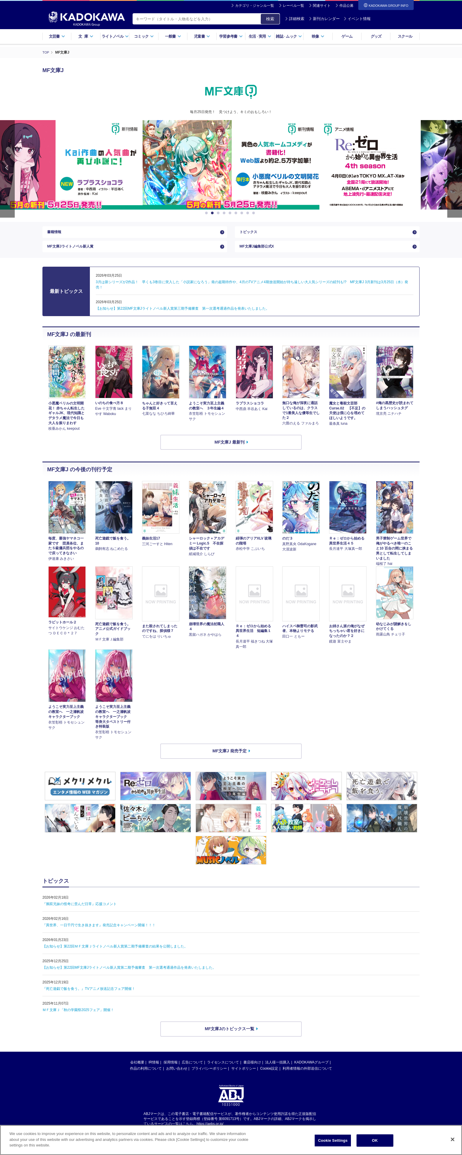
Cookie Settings (333, 1140)
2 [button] (213, 213)
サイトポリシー (243, 1074)
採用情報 (171, 1068)
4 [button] (225, 213)
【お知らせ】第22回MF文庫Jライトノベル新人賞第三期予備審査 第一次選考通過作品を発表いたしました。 (182, 314)
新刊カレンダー (324, 18)
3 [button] (219, 213)
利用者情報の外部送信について (307, 1074)
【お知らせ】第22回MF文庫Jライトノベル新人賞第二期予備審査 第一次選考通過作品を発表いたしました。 (129, 973)
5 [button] (231, 213)
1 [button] (207, 213)
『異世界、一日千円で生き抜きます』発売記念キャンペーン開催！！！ (99, 931)
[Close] (452, 1139)
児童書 (202, 36)
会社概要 (137, 1068)
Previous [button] (7, 169)
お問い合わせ (176, 1074)
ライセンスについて (223, 1068)
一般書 (173, 36)
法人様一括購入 (277, 1068)
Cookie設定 (269, 1074)
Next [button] (454, 169)
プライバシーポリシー (209, 1074)
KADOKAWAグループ (311, 1068)
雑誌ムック (289, 36)
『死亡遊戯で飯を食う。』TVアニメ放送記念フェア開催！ (88, 995)
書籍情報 (55, 233)
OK (375, 1140)
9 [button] (254, 213)
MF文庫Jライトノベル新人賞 (74, 250)
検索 (270, 18)
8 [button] (248, 213)
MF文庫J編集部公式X (259, 250)
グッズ (376, 36)
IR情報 (153, 1068)
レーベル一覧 (293, 6)
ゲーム (346, 36)
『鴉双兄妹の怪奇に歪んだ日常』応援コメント (79, 910)
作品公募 (346, 6)
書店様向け (252, 1068)
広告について (192, 1068)
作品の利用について (146, 1074)
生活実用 (260, 36)
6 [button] (237, 213)
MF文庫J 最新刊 (229, 447)
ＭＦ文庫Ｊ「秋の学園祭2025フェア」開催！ (78, 1016)
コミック (144, 36)
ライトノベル (115, 36)
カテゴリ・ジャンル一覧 (254, 6)
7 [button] (242, 213)
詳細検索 (294, 18)
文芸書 (57, 36)
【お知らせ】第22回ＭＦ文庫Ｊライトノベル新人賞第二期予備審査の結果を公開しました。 (115, 952)
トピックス (250, 233)
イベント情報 (357, 18)
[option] (231, 165)
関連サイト (322, 6)
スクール (405, 36)
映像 (318, 36)
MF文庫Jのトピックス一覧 (229, 1034)
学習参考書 (231, 36)
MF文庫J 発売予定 (229, 756)
